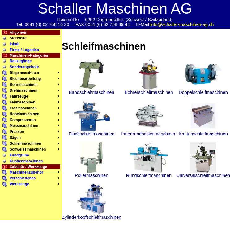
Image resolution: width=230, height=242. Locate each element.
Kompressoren (23, 120)
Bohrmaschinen (24, 84)
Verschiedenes (23, 178)
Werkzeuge (19, 184)
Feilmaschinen (22, 102)
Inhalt (14, 44)
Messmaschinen (24, 126)
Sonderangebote (24, 67)
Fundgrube (19, 155)
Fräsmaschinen (23, 108)
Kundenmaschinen (26, 161)
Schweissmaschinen (28, 149)
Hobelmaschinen (24, 114)
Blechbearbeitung (25, 79)
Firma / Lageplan (24, 50)
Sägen (15, 137)
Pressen (17, 132)
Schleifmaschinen (25, 143)
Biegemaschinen (24, 73)
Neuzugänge (21, 61)
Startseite (18, 38)
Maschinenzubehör (26, 172)
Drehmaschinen (23, 90)
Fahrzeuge (19, 96)
